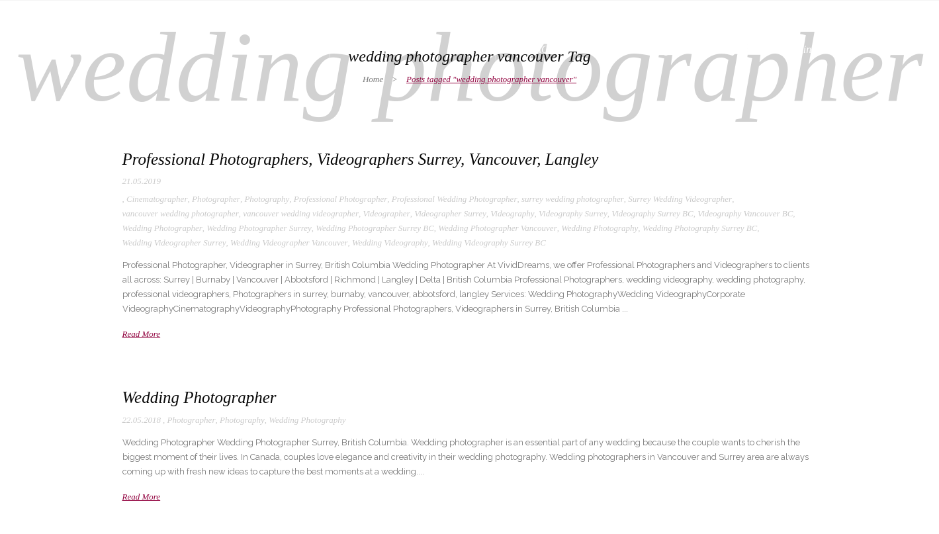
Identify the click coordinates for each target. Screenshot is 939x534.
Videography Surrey (573, 213)
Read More (141, 334)
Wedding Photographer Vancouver (497, 228)
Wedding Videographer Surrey (174, 242)
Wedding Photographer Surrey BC (375, 228)
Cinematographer (156, 199)
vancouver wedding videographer (301, 213)
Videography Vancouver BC (745, 213)
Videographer (386, 213)
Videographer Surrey (450, 213)
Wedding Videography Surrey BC (489, 242)
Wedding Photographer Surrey (259, 228)
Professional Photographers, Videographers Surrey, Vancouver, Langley (360, 159)
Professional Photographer (340, 199)
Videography (512, 213)
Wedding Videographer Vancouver (289, 242)
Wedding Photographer (162, 228)
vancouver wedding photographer (180, 213)
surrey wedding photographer (572, 199)
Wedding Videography (389, 242)
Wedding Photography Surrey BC (700, 228)
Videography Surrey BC (652, 213)
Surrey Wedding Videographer (680, 199)
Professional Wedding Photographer (454, 199)
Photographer (216, 199)
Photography (266, 199)
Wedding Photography (599, 228)
